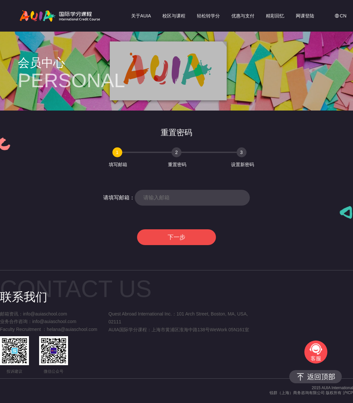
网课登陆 (305, 15)
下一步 (176, 237)
